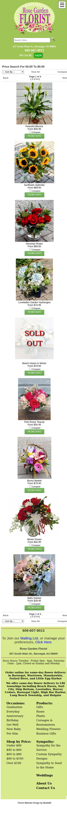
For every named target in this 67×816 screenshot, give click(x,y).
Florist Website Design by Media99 (34, 803)
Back (5, 78)
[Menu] (62, 4)
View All (35, 72)
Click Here (43, 642)
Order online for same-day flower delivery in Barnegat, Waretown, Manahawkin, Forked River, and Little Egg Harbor (35, 675)
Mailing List (29, 638)
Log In (38, 55)
